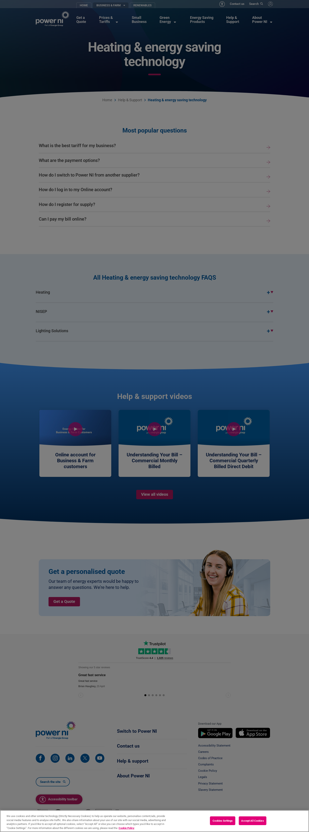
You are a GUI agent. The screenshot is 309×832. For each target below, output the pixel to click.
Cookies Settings (223, 823)
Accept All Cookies (252, 823)
